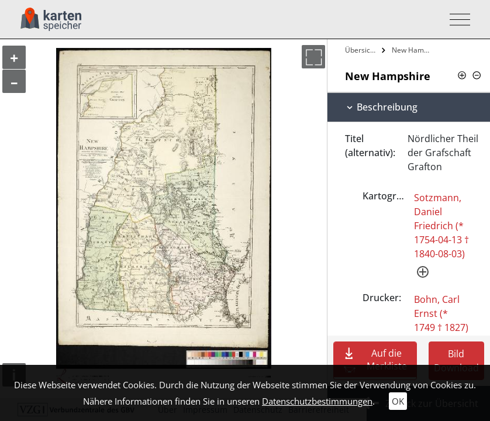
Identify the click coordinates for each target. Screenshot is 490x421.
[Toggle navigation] (456, 19)
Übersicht (361, 50)
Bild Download (456, 360)
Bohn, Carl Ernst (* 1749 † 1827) (441, 313)
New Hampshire (412, 50)
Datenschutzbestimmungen (317, 401)
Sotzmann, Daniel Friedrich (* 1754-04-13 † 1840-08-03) (441, 225)
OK (398, 401)
